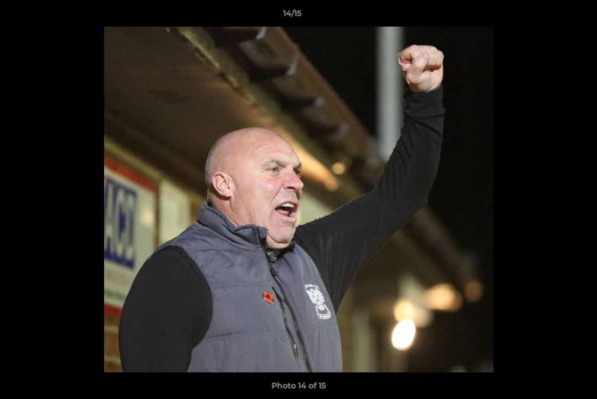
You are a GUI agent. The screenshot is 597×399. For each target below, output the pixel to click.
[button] (550, 16)
